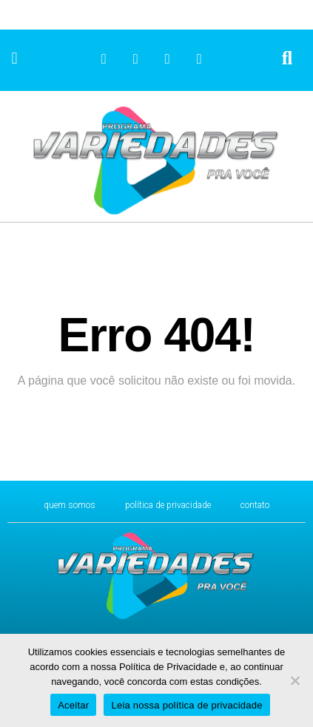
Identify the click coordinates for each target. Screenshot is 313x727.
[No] (294, 680)
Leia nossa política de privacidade (186, 705)
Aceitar (73, 705)
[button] (14, 59)
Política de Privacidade (168, 505)
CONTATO (254, 505)
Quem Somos (69, 505)
